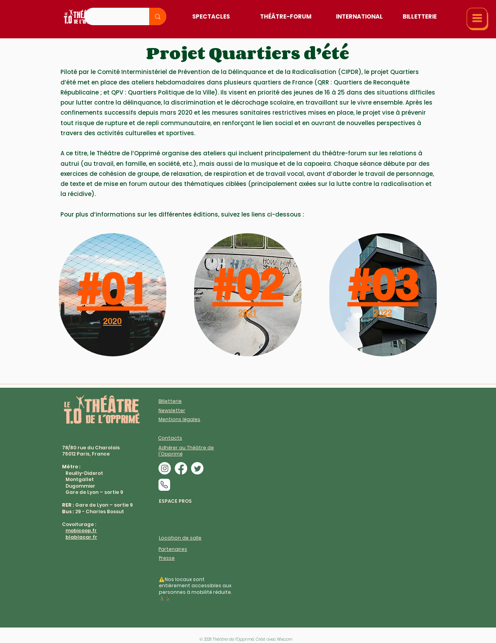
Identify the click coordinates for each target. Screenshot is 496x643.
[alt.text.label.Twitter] (197, 468)
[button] (477, 19)
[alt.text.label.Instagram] (164, 468)
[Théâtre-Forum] (285, 16)
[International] (359, 16)
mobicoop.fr (81, 530)
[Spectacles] (211, 16)
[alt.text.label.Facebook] (181, 468)
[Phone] (164, 485)
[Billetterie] (419, 16)
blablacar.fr (81, 537)
